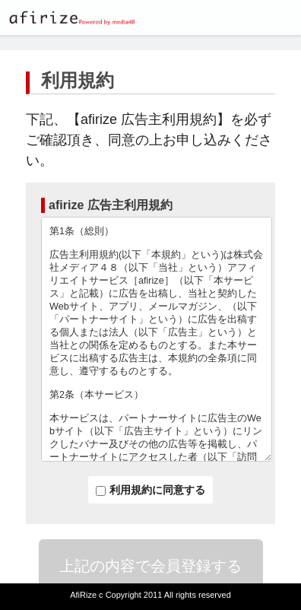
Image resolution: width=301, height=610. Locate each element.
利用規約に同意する (150, 490)
